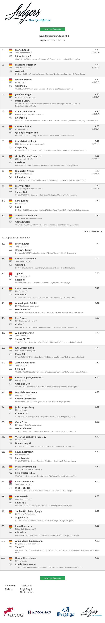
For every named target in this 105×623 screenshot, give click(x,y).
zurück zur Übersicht (52, 29)
